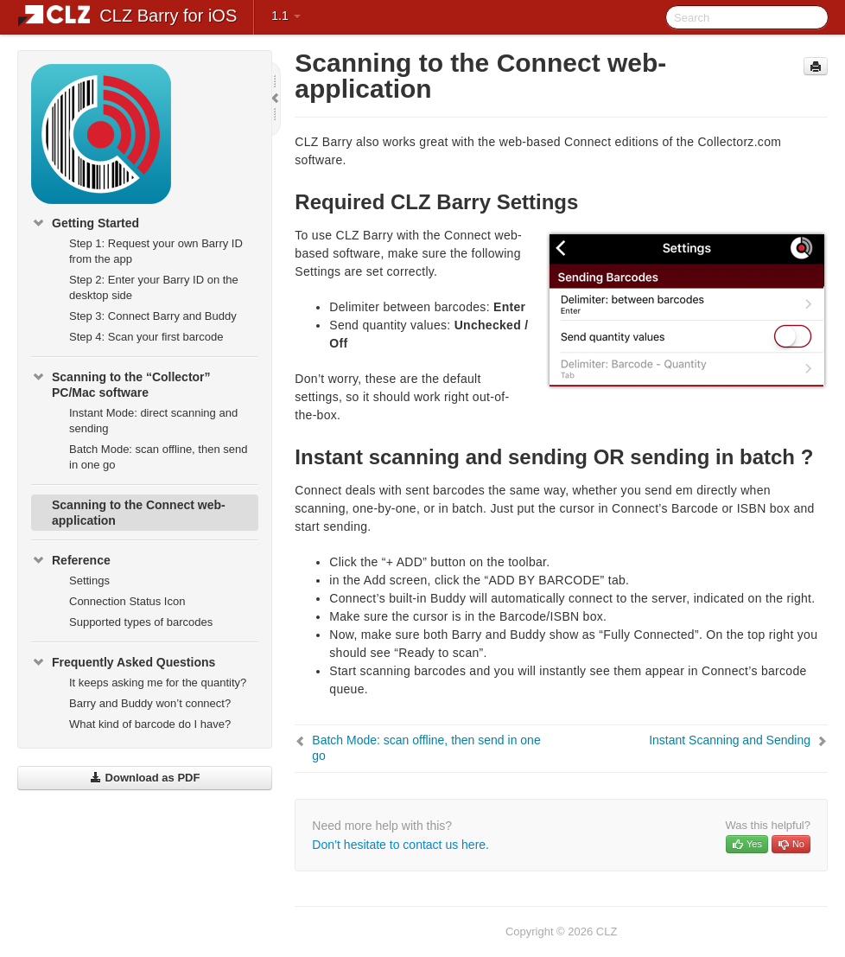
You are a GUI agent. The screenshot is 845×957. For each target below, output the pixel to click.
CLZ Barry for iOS (168, 15)
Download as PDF (145, 777)
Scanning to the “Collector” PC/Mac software (121, 383)
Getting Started (85, 223)
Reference (71, 560)
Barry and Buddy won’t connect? (150, 703)
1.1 (285, 15)
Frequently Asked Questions (123, 662)
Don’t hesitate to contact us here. (400, 845)
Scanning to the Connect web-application (139, 512)
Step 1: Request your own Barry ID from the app (156, 251)
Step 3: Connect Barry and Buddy (153, 315)
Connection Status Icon (127, 601)
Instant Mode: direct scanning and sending (153, 420)
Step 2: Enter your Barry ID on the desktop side (153, 287)
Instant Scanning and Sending (729, 740)
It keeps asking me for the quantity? (157, 682)
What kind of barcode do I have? (150, 724)
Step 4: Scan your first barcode (146, 336)
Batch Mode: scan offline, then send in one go (158, 457)
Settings (89, 580)
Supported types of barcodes (141, 622)
